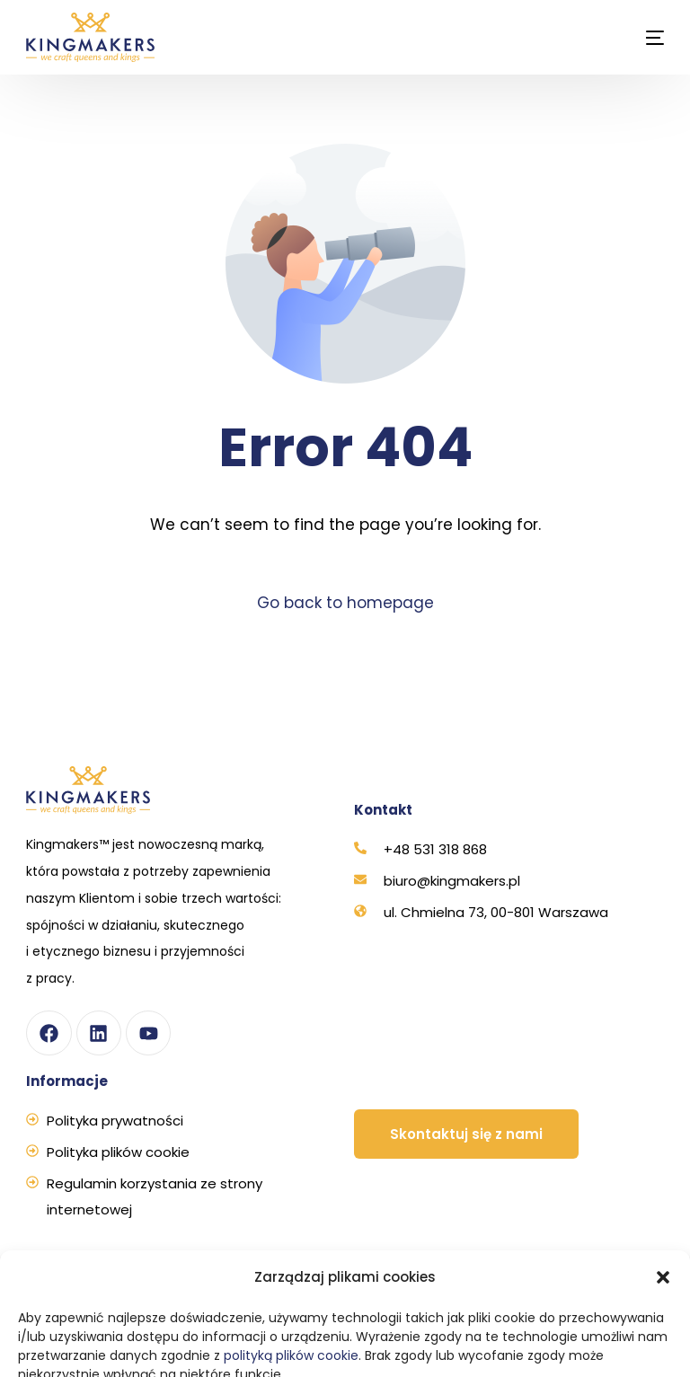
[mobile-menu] (639, 37)
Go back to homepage (345, 602)
